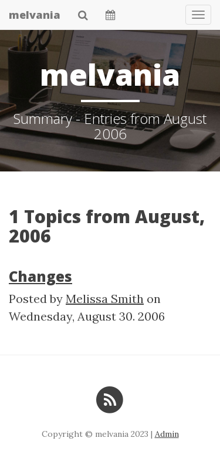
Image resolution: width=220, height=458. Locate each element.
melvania (34, 15)
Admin (167, 434)
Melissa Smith (105, 298)
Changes (40, 276)
